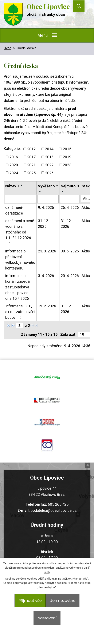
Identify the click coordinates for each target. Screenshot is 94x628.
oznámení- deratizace (14, 210)
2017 (31, 157)
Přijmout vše (30, 600)
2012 (31, 149)
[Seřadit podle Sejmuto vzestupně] (63, 190)
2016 (13, 157)
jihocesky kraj (47, 377)
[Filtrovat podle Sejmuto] (69, 199)
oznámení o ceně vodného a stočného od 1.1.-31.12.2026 (19, 232)
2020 (13, 165)
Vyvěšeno (48, 186)
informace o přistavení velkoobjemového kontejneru (20, 259)
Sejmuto (70, 186)
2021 (31, 165)
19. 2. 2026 (47, 306)
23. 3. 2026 (47, 251)
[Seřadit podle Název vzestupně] (21, 184)
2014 (49, 149)
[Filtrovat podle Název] (20, 199)
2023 (67, 165)
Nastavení (47, 618)
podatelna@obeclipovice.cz (54, 510)
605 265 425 (58, 504)
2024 (13, 173)
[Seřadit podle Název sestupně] (21, 186)
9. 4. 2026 (46, 207)
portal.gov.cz (47, 400)
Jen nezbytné (62, 600)
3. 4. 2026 (46, 275)
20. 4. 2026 (70, 275)
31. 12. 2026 (66, 224)
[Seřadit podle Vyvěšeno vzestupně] (40, 190)
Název (12, 186)
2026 (49, 173)
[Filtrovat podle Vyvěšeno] (48, 199)
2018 (49, 157)
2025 (31, 173)
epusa (47, 422)
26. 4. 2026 (70, 207)
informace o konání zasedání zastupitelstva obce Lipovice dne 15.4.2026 (18, 287)
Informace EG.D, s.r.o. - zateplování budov (20, 312)
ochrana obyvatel (47, 445)
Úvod (7, 48)
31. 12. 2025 (43, 224)
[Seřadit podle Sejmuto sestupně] (63, 191)
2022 (49, 165)
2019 (67, 157)
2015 (67, 149)
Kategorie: (12, 148)
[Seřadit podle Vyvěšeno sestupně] (40, 191)
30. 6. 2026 (70, 251)
